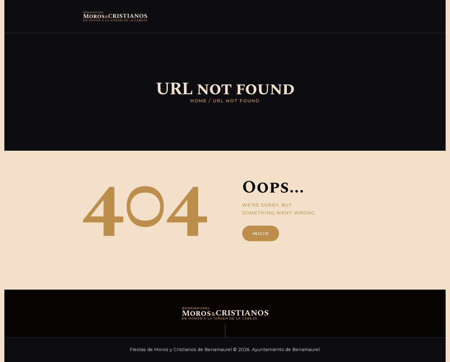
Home (198, 101)
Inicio (260, 233)
